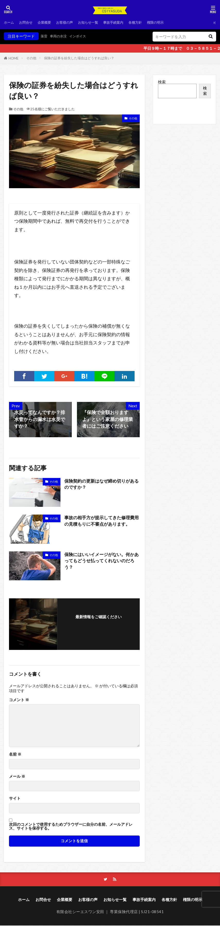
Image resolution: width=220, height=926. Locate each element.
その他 (31, 58)
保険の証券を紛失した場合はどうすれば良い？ (79, 58)
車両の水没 (60, 36)
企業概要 (49, 22)
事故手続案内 (126, 22)
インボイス (82, 36)
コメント (19, 700)
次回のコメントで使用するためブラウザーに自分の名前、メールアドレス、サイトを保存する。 (71, 826)
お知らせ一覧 (97, 22)
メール (17, 776)
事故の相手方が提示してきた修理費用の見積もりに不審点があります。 (101, 521)
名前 (15, 754)
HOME (13, 58)
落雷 (44, 36)
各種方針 (150, 22)
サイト (15, 798)
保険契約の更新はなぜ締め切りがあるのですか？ (101, 484)
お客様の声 (71, 22)
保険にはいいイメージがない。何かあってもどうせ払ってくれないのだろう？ (101, 561)
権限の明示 (173, 22)
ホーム (9, 22)
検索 (162, 81)
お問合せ (28, 22)
